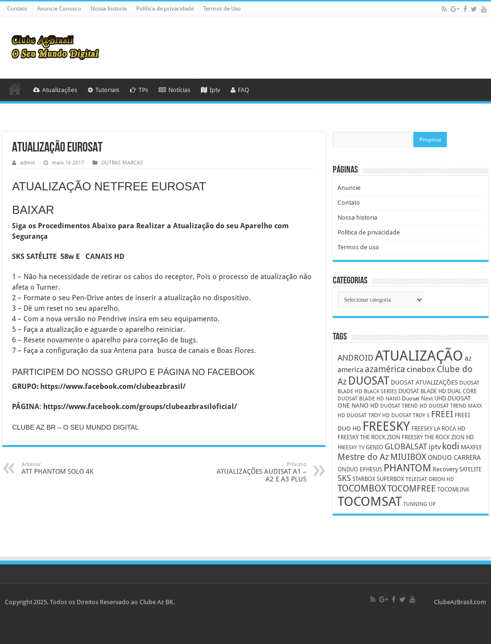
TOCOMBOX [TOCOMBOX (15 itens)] (362, 488)
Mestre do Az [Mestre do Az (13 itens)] (363, 457)
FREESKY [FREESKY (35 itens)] (386, 426)
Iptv (210, 90)
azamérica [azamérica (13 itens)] (385, 369)
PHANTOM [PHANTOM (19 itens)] (407, 468)
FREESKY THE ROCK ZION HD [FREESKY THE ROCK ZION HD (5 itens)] (438, 437)
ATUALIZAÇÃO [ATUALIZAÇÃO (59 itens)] (419, 356)
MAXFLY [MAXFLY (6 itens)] (471, 447)
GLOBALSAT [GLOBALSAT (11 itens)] (406, 446)
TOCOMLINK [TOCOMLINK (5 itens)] (453, 489)
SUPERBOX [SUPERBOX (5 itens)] (390, 479)
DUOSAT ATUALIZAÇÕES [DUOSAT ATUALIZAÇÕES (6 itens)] (424, 382)
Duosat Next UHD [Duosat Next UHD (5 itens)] (424, 398)
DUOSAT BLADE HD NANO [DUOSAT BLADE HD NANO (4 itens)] (369, 399)
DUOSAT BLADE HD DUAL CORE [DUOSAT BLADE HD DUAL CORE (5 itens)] (437, 391)
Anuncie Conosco (59, 8)
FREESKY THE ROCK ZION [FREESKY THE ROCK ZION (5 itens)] (369, 437)
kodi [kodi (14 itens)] (450, 446)
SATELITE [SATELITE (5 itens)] (470, 469)
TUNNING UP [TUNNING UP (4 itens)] (419, 504)
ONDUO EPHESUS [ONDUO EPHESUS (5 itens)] (360, 469)
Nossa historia (109, 8)
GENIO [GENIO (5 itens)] (374, 447)
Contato (17, 8)
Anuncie (349, 187)
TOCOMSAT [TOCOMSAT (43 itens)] (370, 501)
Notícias (174, 90)
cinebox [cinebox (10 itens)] (421, 369)
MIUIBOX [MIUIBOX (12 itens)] (408, 457)
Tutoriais (103, 90)
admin (27, 163)
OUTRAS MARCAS (122, 163)
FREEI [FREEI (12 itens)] (442, 414)
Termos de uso (358, 247)
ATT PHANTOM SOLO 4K (71, 468)
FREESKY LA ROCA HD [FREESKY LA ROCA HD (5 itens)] (438, 428)
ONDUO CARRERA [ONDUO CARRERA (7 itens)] (454, 457)
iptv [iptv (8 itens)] (435, 447)
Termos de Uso (222, 8)
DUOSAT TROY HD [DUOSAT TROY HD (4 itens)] (368, 415)
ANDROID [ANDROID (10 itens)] (356, 358)
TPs (139, 90)
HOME (14, 89)
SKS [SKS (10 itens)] (344, 478)
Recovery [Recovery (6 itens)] (445, 469)
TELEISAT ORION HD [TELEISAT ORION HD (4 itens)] (430, 479)
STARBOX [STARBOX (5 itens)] (363, 479)
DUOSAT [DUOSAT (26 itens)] (368, 380)
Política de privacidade (165, 8)
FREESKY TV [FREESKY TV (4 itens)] (351, 448)
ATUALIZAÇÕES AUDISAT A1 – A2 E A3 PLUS (257, 472)
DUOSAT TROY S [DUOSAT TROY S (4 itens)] (410, 415)
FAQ (240, 90)
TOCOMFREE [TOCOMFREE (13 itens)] (411, 488)
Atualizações (55, 90)
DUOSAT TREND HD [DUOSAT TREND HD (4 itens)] (403, 406)
